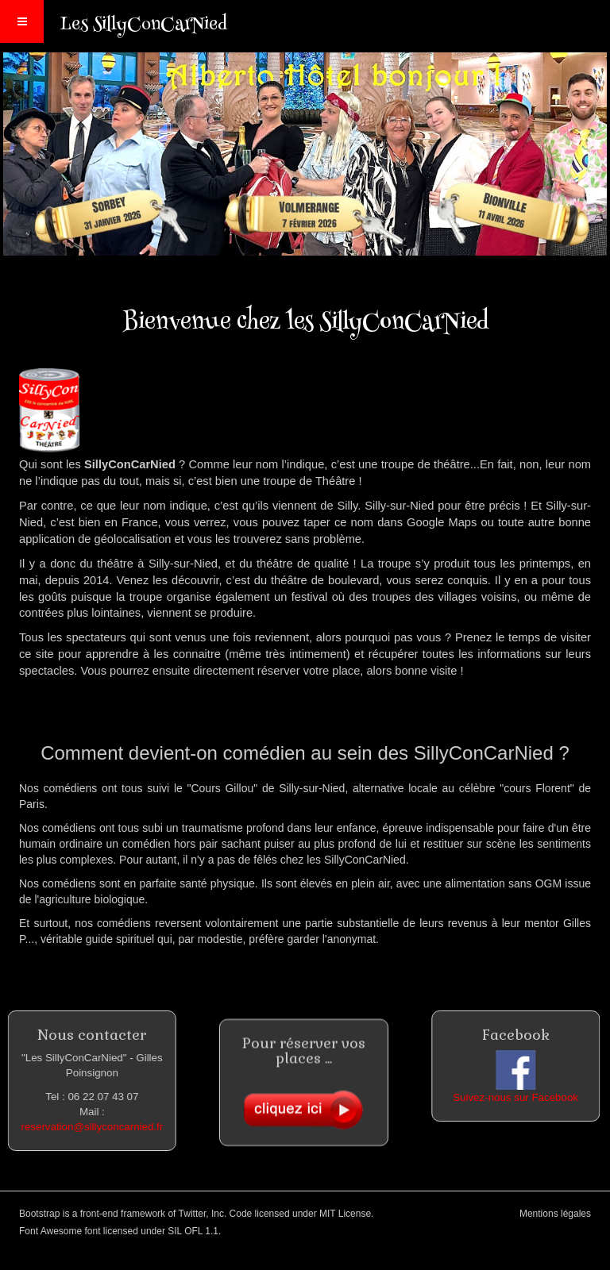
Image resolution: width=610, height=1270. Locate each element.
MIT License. (346, 1213)
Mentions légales (555, 1213)
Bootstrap (39, 1213)
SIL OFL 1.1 (193, 1231)
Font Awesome (50, 1231)
